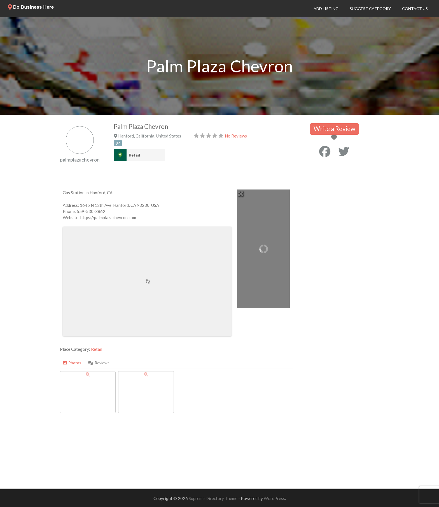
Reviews (98, 362)
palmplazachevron (80, 160)
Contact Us (415, 8)
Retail (134, 155)
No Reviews (236, 135)
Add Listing (326, 8)
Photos (72, 362)
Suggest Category (370, 8)
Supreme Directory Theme (213, 498)
